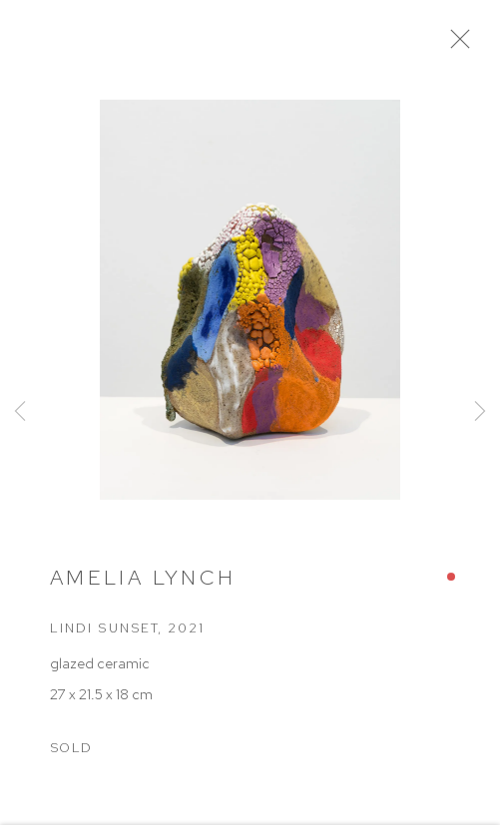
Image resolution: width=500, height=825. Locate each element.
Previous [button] (20, 412)
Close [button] (466, 45)
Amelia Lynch (143, 582)
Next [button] (480, 412)
